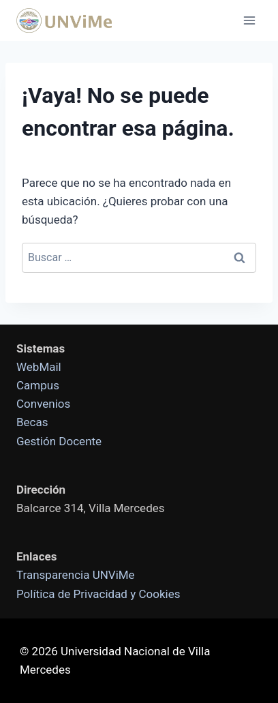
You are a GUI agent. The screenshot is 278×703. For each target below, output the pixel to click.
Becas (32, 422)
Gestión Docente (59, 441)
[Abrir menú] (249, 20)
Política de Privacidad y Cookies (98, 594)
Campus (37, 385)
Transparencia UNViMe (75, 575)
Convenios (43, 403)
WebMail (38, 367)
